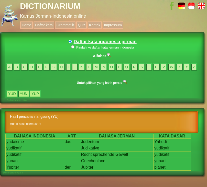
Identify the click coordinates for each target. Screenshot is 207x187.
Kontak (94, 25)
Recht (86, 154)
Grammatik (65, 25)
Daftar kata (43, 25)
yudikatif (13, 148)
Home (26, 25)
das (68, 141)
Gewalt (121, 154)
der (68, 167)
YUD (12, 94)
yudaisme (15, 141)
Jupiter (87, 167)
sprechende (103, 154)
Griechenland (93, 161)
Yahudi (160, 141)
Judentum (90, 141)
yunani (12, 161)
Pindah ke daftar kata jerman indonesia (102, 47)
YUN (24, 94)
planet (160, 167)
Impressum (113, 25)
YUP (35, 94)
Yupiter (12, 167)
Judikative (90, 148)
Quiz (81, 25)
